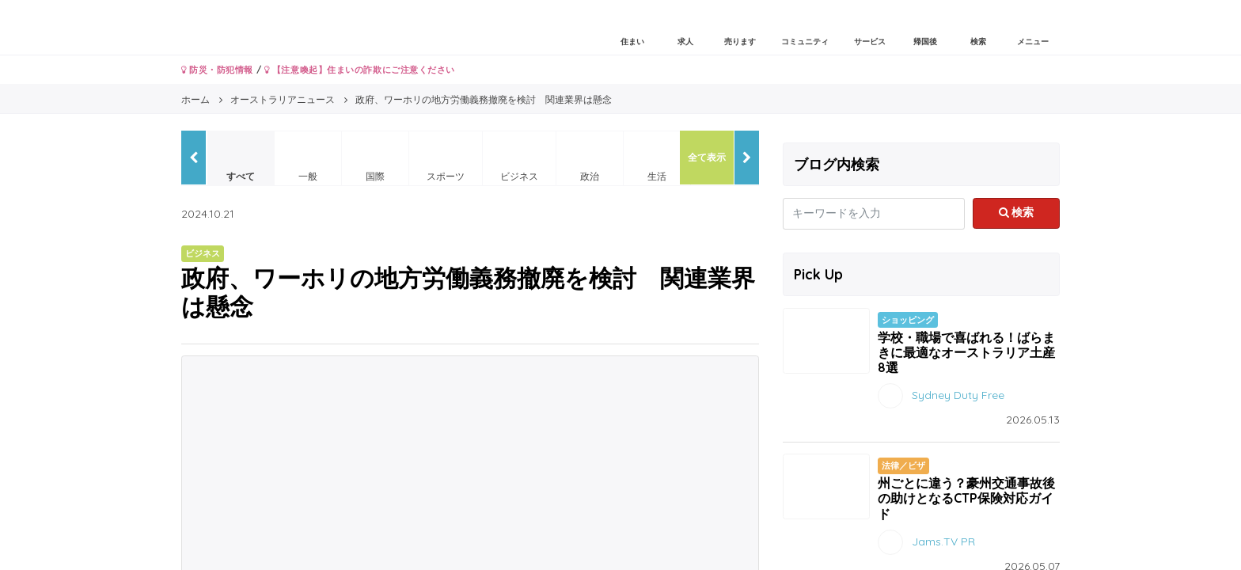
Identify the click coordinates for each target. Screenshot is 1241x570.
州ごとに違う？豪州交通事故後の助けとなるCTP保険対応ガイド (966, 498)
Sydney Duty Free (958, 395)
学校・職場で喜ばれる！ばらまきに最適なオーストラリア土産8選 (966, 352)
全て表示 (707, 157)
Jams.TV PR (943, 541)
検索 (1016, 212)
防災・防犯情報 (217, 69)
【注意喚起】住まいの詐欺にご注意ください (359, 69)
